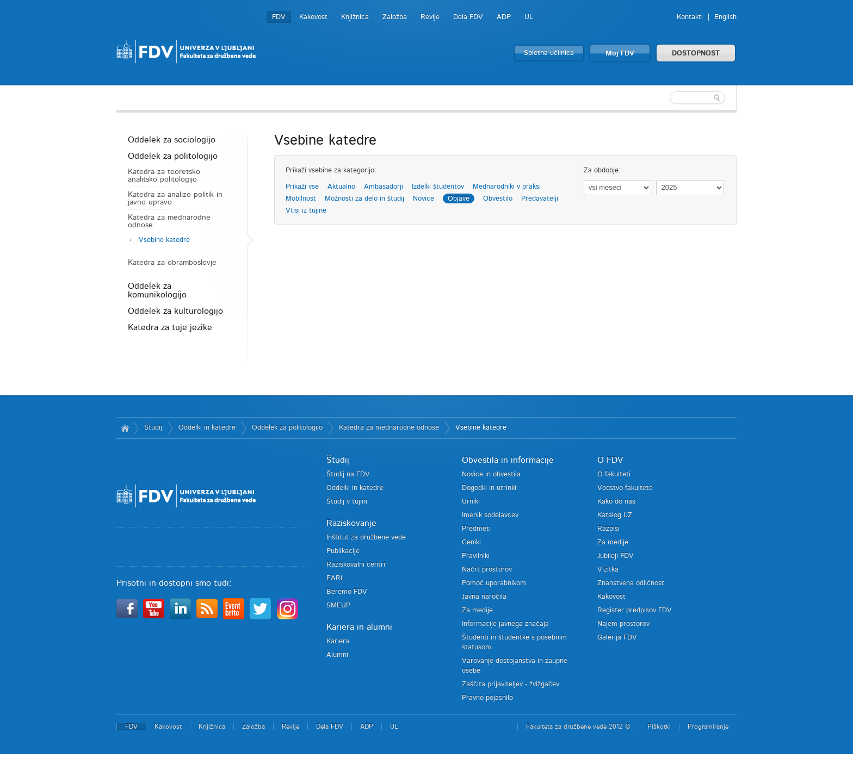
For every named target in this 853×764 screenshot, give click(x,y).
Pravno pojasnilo (487, 697)
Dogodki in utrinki (489, 488)
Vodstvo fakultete (625, 488)
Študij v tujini (346, 501)
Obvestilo (497, 198)
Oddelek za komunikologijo (157, 290)
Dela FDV (468, 17)
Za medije (477, 610)
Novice (423, 198)
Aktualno (341, 186)
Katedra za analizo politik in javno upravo (175, 198)
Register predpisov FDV (634, 610)
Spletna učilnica (549, 53)
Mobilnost (301, 198)
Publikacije (343, 551)
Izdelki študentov (438, 186)
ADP (504, 17)
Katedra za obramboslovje (172, 262)
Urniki (471, 501)
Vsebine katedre (164, 240)
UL (528, 17)
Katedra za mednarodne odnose (169, 221)
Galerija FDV (617, 637)
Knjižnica (355, 17)
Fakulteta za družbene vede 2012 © (578, 726)
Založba (394, 17)
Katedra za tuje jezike (170, 327)
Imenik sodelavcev (490, 515)
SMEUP (338, 605)
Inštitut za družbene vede (366, 537)
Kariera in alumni (359, 627)
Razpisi (608, 528)
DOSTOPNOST (696, 53)
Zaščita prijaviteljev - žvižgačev (510, 684)
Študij (153, 427)
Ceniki (471, 542)
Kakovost (313, 17)
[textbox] (665, 97)
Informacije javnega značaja (505, 624)
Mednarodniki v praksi (507, 186)
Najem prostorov (623, 624)
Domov (124, 428)
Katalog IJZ (614, 515)
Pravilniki (476, 556)
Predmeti (476, 528)
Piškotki (659, 726)
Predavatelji (539, 198)
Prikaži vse (302, 186)
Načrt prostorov (487, 569)
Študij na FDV (348, 474)
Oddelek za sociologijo (171, 139)
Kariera (337, 641)
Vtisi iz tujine (306, 210)
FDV (279, 17)
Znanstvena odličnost (630, 583)
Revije (430, 17)
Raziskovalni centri (355, 564)
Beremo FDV (346, 591)
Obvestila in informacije (508, 460)
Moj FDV (619, 53)
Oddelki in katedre (207, 427)
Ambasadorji (383, 186)
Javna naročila (484, 596)
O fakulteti (614, 474)
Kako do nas (616, 501)
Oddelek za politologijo (173, 156)
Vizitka (608, 569)
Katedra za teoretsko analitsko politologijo (164, 175)
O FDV (610, 460)
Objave (458, 198)
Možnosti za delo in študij (364, 198)
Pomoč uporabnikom (494, 583)
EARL (335, 578)
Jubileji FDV (615, 556)
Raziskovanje (351, 523)
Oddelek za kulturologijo (175, 311)
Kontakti (690, 17)
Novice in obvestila (491, 474)
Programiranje (708, 726)
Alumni (337, 655)
